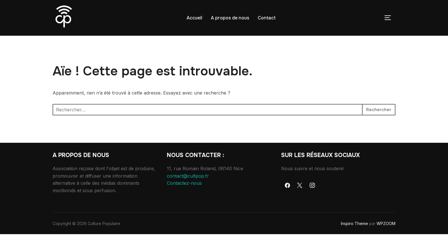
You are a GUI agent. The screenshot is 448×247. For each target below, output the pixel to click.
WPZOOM (386, 236)
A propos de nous (230, 18)
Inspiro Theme (354, 236)
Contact (267, 18)
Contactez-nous (184, 196)
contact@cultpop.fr (188, 188)
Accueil (194, 18)
